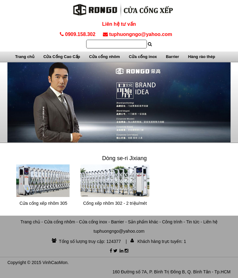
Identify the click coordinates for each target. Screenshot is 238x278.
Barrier (172, 56)
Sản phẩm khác (143, 221)
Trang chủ (24, 56)
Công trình (172, 221)
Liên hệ (210, 221)
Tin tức (193, 221)
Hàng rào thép (201, 56)
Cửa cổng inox (143, 56)
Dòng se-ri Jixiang (124, 158)
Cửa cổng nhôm (104, 56)
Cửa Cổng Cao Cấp (61, 56)
